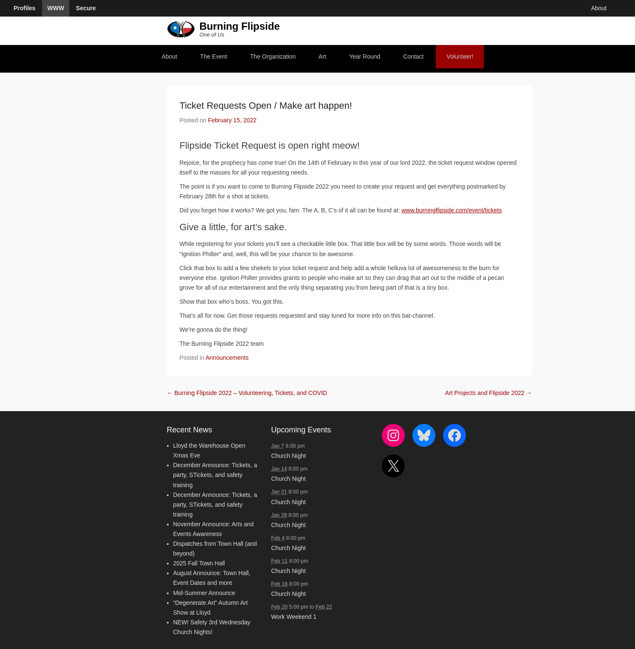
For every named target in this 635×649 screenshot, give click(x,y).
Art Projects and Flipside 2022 (488, 392)
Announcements (227, 357)
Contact (413, 56)
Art (322, 56)
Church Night (288, 455)
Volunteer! (459, 56)
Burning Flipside (239, 26)
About (170, 56)
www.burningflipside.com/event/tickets (451, 210)
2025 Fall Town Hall (199, 563)
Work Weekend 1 (293, 616)
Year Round (364, 56)
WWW (55, 8)
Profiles (24, 8)
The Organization (273, 56)
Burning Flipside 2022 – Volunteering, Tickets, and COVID (247, 392)
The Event (213, 56)
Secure (86, 8)
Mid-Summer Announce (204, 593)
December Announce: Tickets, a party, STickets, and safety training (215, 475)
